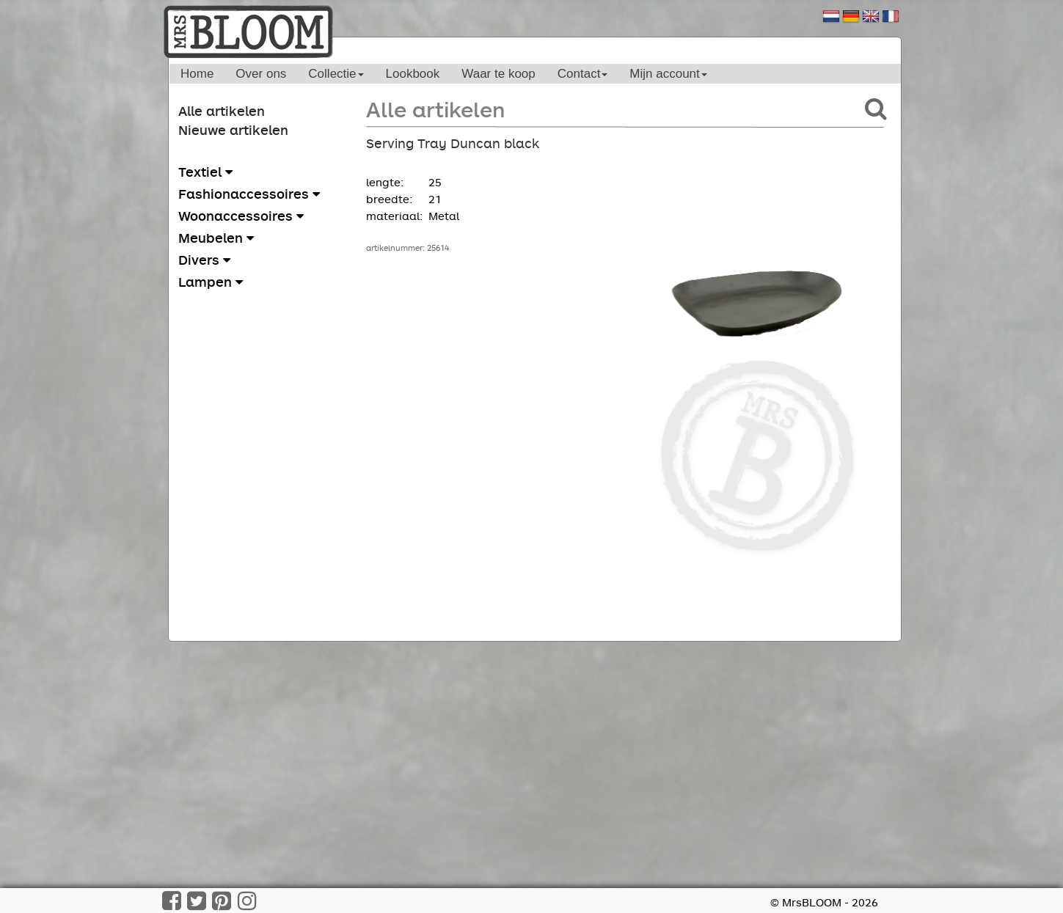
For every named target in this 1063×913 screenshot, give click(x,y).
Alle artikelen (221, 111)
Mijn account (667, 74)
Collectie (335, 74)
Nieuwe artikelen (233, 130)
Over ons (260, 74)
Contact (583, 74)
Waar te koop (498, 74)
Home (196, 74)
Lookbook (413, 74)
